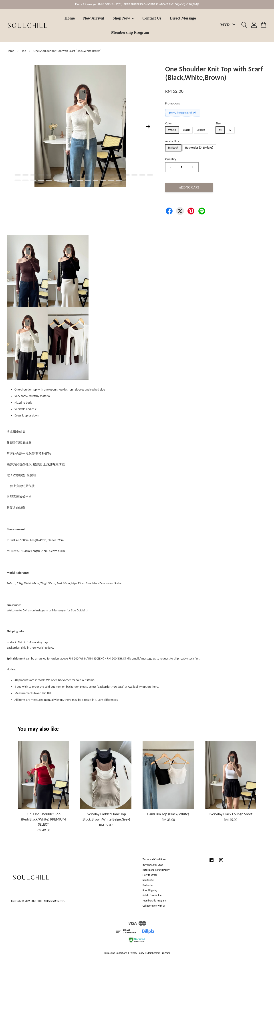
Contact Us (151, 18)
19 (17, 180)
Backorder (148, 885)
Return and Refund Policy (156, 869)
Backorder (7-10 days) (199, 147)
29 (95, 180)
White (172, 130)
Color (168, 123)
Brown (201, 130)
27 (80, 180)
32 (119, 180)
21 (33, 180)
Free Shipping (150, 890)
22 (41, 180)
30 (103, 180)
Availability (172, 141)
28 (88, 180)
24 (56, 180)
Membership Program (130, 32)
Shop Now (124, 18)
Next (148, 126)
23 (49, 180)
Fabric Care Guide (152, 895)
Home (69, 18)
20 (25, 180)
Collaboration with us (154, 905)
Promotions (172, 103)
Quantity (170, 159)
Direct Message (183, 18)
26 (72, 180)
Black (186, 130)
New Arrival (93, 18)
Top (24, 51)
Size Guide (148, 880)
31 (111, 180)
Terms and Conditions (154, 859)
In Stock (173, 147)
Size (218, 123)
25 (64, 180)
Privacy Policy (137, 952)
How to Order (150, 874)
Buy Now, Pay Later (153, 864)
